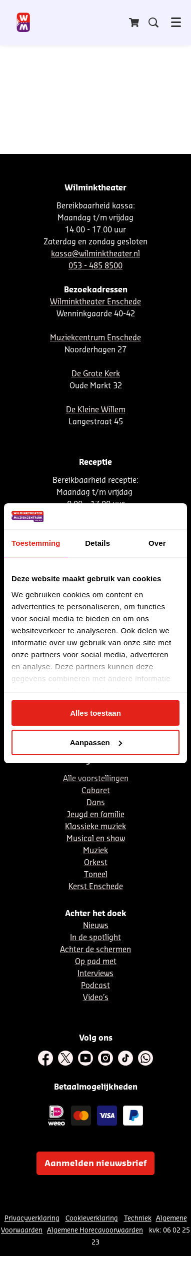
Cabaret (96, 791)
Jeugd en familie (95, 815)
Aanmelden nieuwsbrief (95, 1164)
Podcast (95, 986)
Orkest (96, 863)
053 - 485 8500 (95, 266)
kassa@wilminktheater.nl (95, 254)
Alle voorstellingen (95, 779)
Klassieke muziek (95, 827)
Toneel (96, 875)
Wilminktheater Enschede (95, 302)
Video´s (95, 998)
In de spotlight (95, 938)
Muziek (95, 851)
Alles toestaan (95, 713)
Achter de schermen (95, 950)
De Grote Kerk (96, 374)
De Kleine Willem (96, 410)
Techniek (138, 1218)
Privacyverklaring (32, 1218)
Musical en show (95, 839)
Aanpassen (96, 742)
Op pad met (95, 962)
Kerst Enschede (95, 887)
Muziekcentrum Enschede (95, 338)
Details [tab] (97, 543)
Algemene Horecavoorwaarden (95, 1230)
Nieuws (95, 926)
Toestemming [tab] (36, 543)
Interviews (96, 974)
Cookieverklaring (92, 1218)
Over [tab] (157, 543)
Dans (95, 803)
